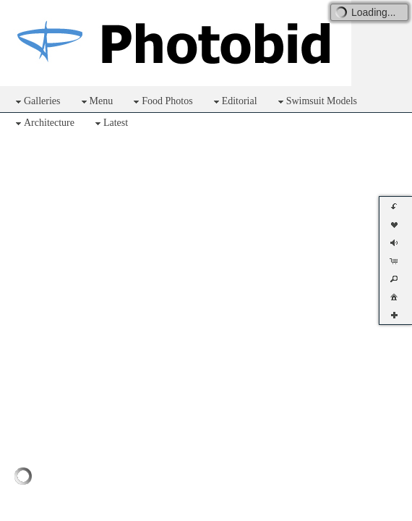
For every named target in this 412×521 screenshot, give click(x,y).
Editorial (233, 102)
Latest (110, 123)
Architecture (43, 123)
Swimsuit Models (316, 102)
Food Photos (161, 102)
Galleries (36, 102)
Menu (95, 102)
